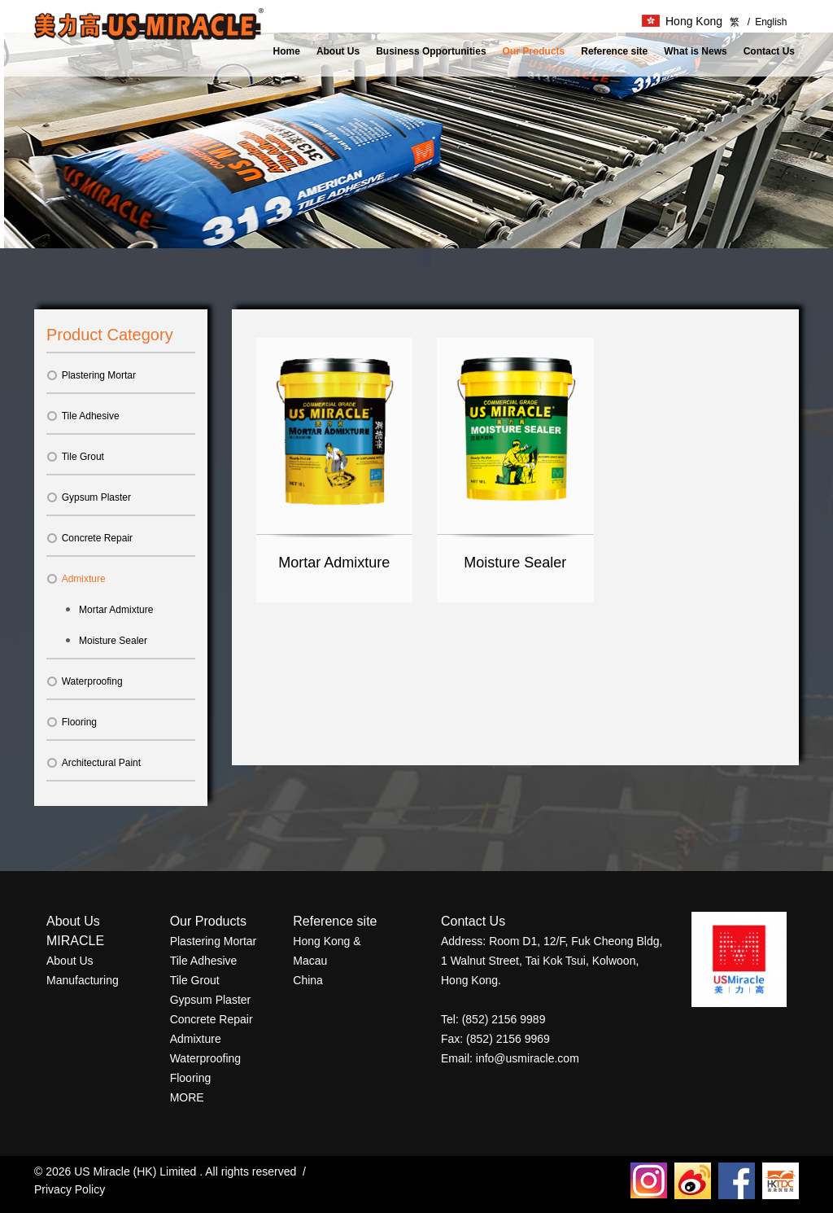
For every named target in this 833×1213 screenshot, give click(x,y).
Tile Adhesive (83, 416)
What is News (695, 51)
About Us (338, 51)
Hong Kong (682, 21)
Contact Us (769, 51)
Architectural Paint (93, 763)
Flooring (71, 722)
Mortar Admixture (116, 609)
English (767, 22)
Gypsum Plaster (88, 497)
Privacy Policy (69, 1189)
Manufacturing (82, 980)
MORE (187, 1097)
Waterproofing (84, 681)
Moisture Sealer (113, 640)
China (308, 980)
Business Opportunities (431, 51)
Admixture (76, 579)
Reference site (614, 51)
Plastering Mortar (91, 375)
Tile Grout (75, 456)
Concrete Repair (89, 538)
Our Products (534, 51)
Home (286, 51)
